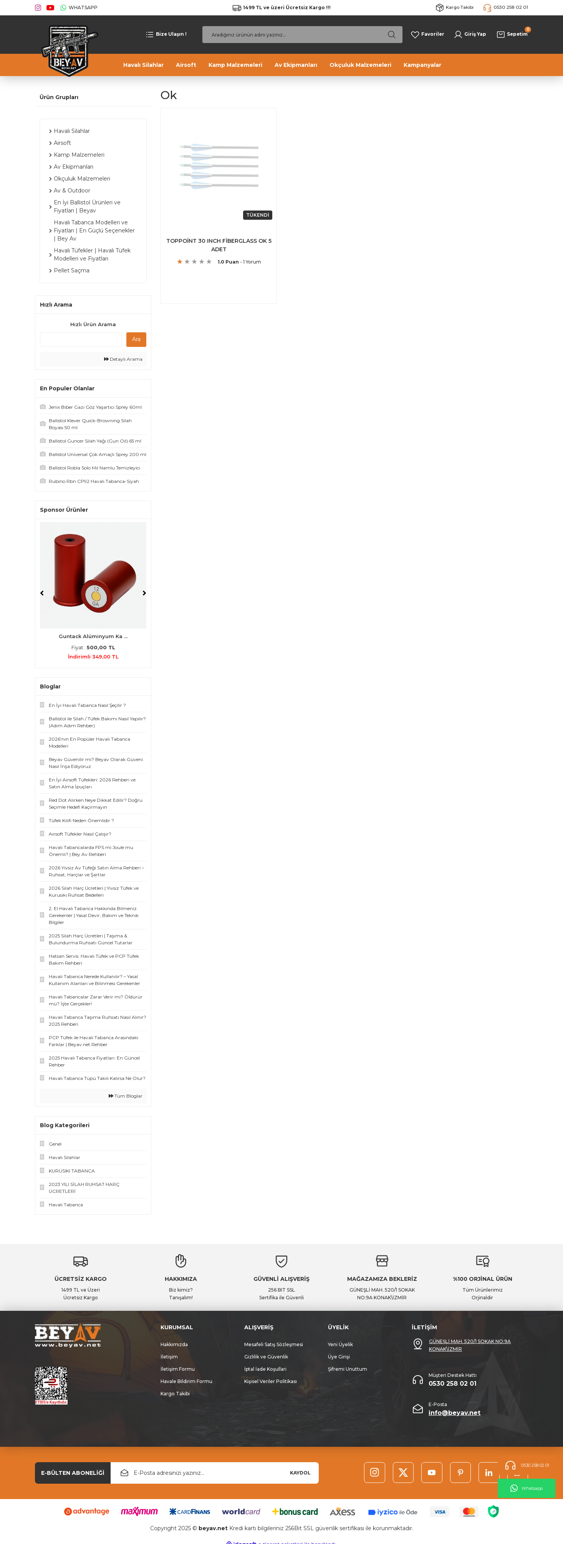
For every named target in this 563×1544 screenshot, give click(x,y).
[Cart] (511, 34)
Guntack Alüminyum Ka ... (93, 636)
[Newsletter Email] (215, 1473)
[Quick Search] (81, 339)
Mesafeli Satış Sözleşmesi (273, 1344)
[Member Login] (470, 34)
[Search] (302, 34)
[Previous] (42, 593)
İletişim (169, 1357)
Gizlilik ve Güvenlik (266, 1357)
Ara (136, 339)
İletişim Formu (178, 1369)
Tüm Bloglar (125, 1096)
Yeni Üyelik (340, 1344)
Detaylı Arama (123, 359)
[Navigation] (165, 34)
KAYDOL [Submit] (300, 1473)
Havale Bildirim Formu (186, 1381)
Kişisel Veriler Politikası (270, 1381)
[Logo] (67, 50)
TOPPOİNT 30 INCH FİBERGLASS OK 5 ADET (219, 244)
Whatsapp (526, 1488)
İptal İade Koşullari (265, 1369)
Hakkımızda (174, 1344)
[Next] (144, 593)
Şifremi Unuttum (347, 1369)
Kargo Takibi (175, 1393)
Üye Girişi (339, 1357)
